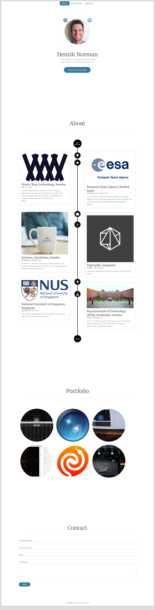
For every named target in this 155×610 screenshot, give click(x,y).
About (64, 3)
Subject (77, 556)
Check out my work (77, 69)
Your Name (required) (77, 542)
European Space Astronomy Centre (109, 199)
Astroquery (122, 202)
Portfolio (76, 3)
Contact (89, 3)
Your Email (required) (77, 549)
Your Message (77, 572)
